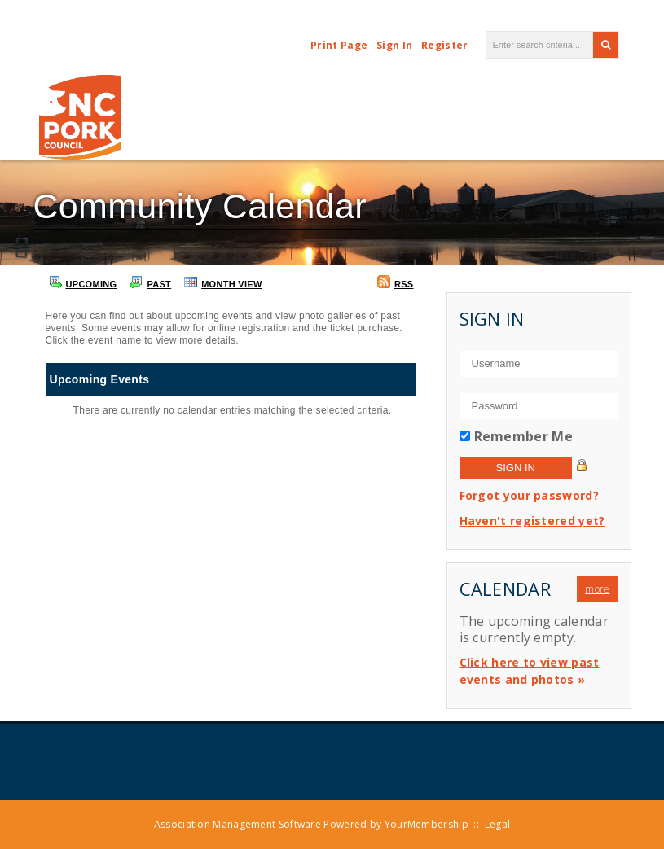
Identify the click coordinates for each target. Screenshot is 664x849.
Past (150, 282)
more (597, 589)
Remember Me (523, 436)
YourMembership (426, 824)
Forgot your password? (529, 495)
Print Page (338, 45)
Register (444, 45)
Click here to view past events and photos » (530, 670)
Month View (223, 282)
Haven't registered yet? (532, 520)
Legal (498, 824)
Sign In (394, 45)
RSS (395, 282)
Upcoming (83, 282)
